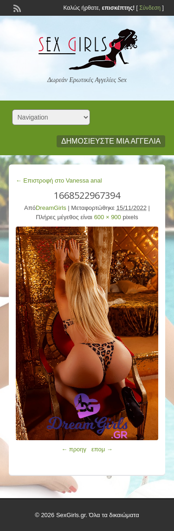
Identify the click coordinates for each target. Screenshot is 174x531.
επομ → (102, 449)
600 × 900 (107, 217)
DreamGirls (51, 207)
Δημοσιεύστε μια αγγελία (111, 141)
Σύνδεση (150, 8)
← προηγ (73, 449)
